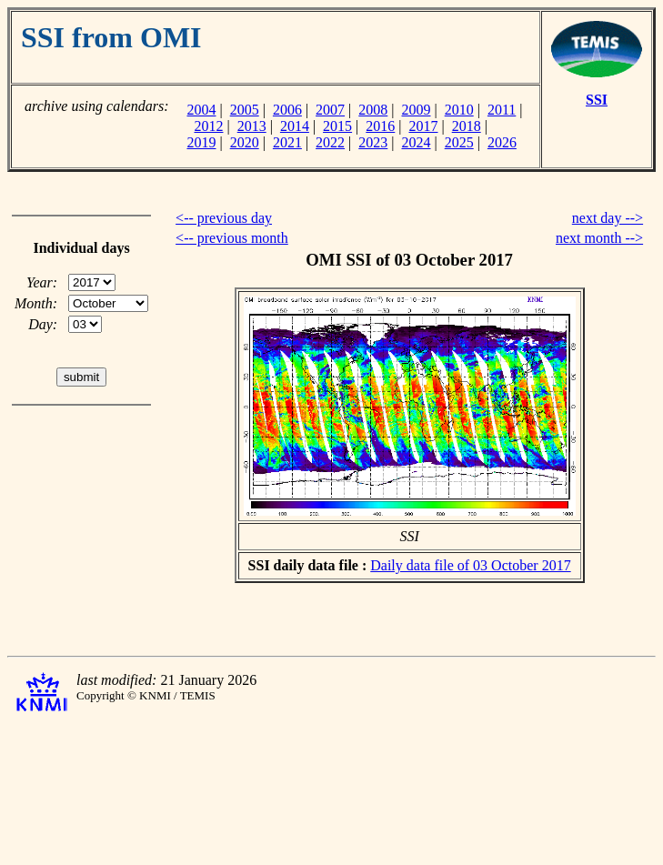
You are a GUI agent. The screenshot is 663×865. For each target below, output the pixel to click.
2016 (380, 126)
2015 (337, 126)
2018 (466, 126)
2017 (423, 126)
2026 (502, 142)
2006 (287, 109)
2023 (372, 142)
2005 (244, 109)
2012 (208, 126)
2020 (244, 142)
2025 (459, 142)
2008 (372, 109)
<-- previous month (232, 238)
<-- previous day (224, 218)
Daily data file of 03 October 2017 (470, 565)
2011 (501, 109)
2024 (416, 142)
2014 (294, 126)
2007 (330, 109)
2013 (251, 126)
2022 (330, 142)
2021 (287, 142)
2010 (459, 109)
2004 (201, 109)
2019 (201, 142)
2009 (416, 109)
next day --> (607, 218)
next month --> (599, 238)
